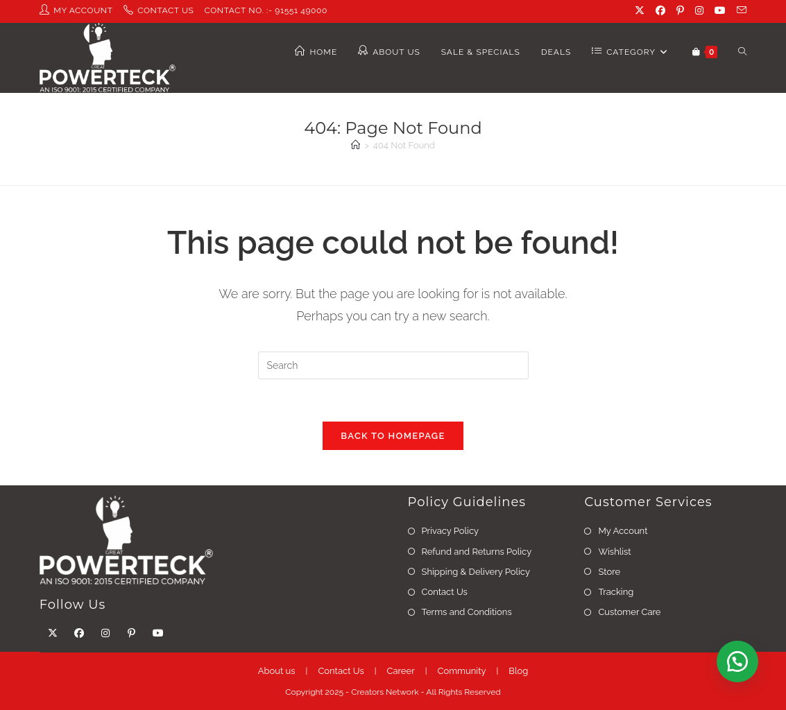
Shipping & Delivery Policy (476, 571)
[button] (737, 661)
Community (461, 671)
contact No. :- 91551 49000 (266, 10)
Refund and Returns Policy (477, 551)
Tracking (615, 592)
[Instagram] (105, 633)
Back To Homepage (393, 436)
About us (277, 671)
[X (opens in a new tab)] (641, 11)
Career (401, 671)
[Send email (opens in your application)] (739, 11)
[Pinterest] (132, 633)
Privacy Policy (450, 531)
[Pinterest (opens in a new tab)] (681, 11)
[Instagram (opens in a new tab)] (700, 11)
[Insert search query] (393, 365)
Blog (518, 671)
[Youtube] (158, 633)
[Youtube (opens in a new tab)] (721, 11)
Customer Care (629, 612)
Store (609, 571)
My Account (622, 531)
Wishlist (614, 551)
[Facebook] (79, 633)
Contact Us (445, 592)
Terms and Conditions (467, 612)
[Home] (355, 145)
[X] (53, 633)
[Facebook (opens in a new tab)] (661, 11)
